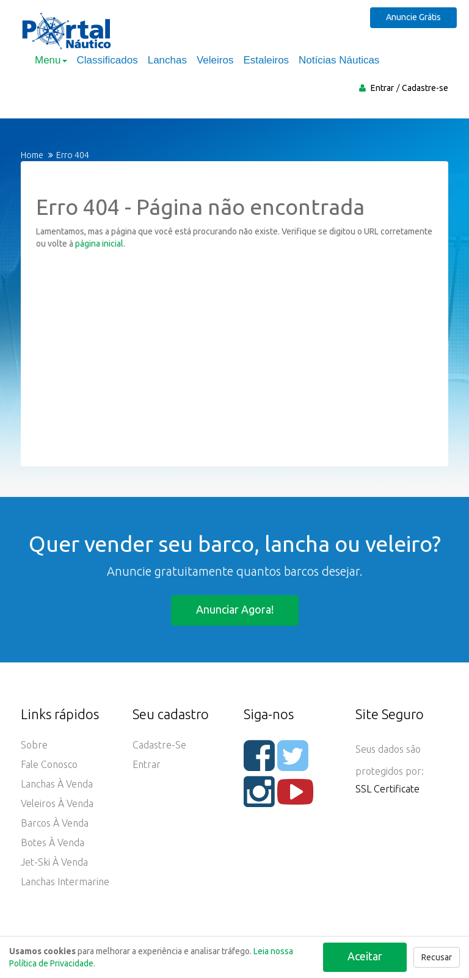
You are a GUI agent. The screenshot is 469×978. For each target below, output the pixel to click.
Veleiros (215, 60)
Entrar (382, 88)
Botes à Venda (52, 842)
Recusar (436, 957)
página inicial (99, 243)
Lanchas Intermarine (65, 881)
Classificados (107, 60)
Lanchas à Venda (57, 783)
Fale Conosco (49, 764)
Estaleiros (266, 60)
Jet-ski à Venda (54, 862)
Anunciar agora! (235, 609)
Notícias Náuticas (339, 60)
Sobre (34, 744)
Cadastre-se (425, 88)
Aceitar (364, 956)
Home (32, 155)
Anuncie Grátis (413, 17)
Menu (51, 60)
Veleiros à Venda (57, 803)
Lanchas (167, 60)
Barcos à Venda (55, 822)
